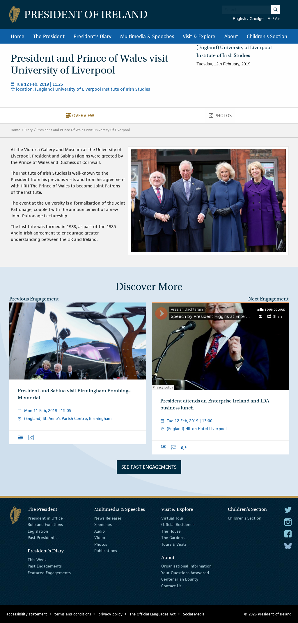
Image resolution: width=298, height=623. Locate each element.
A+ (277, 18)
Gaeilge (256, 18)
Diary (28, 130)
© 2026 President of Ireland (268, 614)
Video (99, 537)
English (239, 18)
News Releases (108, 518)
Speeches (103, 524)
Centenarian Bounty (179, 579)
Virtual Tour (172, 518)
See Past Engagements (149, 467)
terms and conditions (72, 614)
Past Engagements (45, 566)
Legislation (38, 531)
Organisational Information (186, 566)
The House (171, 531)
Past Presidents (42, 537)
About (231, 36)
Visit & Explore (199, 36)
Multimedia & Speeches (147, 36)
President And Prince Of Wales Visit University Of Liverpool (83, 130)
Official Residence (178, 524)
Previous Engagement (34, 299)
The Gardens (173, 537)
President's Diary (92, 36)
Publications (105, 550)
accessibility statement (26, 614)
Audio (99, 531)
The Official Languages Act (153, 614)
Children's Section (267, 36)
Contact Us (171, 585)
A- (270, 18)
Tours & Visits (174, 544)
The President (49, 36)
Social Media (194, 614)
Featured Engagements (49, 572)
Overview (81, 116)
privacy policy (110, 614)
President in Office (45, 518)
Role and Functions (45, 524)
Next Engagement (268, 299)
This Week (37, 559)
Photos (222, 116)
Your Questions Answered (185, 572)
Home (17, 36)
